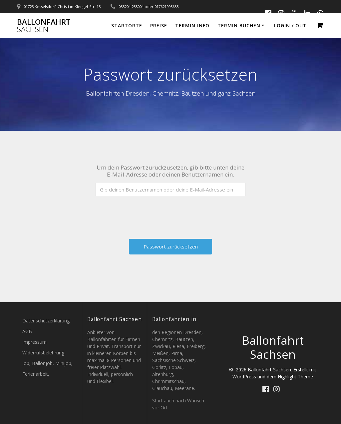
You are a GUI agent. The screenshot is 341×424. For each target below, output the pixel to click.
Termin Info (192, 25)
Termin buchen (238, 25)
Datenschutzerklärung (46, 320)
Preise (158, 25)
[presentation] (171, 214)
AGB (27, 331)
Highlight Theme (295, 376)
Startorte (126, 25)
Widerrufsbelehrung (43, 352)
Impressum (34, 342)
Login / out (290, 25)
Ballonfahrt (44, 25)
